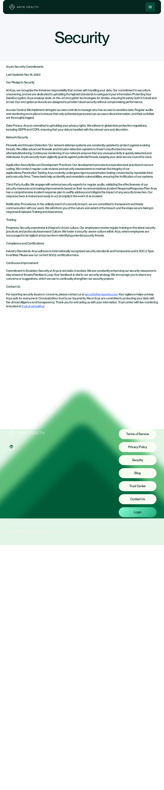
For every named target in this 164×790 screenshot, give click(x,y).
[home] (24, 7)
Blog (137, 473)
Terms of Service (137, 434)
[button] (150, 7)
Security (137, 460)
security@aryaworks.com (101, 294)
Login (137, 512)
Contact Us (137, 499)
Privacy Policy (137, 447)
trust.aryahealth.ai (33, 306)
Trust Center (137, 486)
